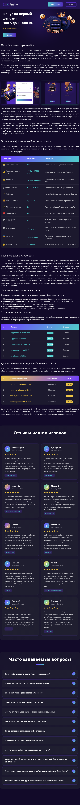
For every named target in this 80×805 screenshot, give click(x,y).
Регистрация (55, 4)
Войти (71, 4)
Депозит (9, 35)
